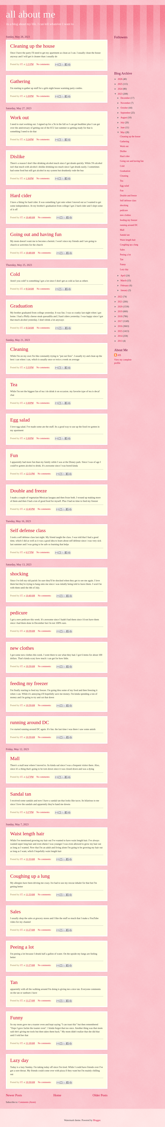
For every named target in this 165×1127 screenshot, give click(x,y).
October (124, 108)
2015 (120, 331)
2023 (120, 94)
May (122, 132)
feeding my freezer (29, 683)
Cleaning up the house (32, 46)
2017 (120, 321)
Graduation (21, 306)
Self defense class (28, 530)
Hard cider (20, 195)
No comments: (43, 64)
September (125, 113)
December (125, 98)
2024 (120, 89)
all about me (30, 14)
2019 (120, 311)
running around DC (29, 722)
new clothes (22, 648)
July (122, 122)
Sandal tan (20, 794)
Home (57, 1095)
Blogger (96, 1120)
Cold (15, 274)
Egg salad (20, 420)
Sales (15, 911)
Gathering (20, 81)
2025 (120, 84)
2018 (120, 316)
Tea (13, 384)
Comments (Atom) (27, 1102)
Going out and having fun (36, 234)
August (124, 117)
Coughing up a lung (30, 876)
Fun (14, 455)
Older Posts (100, 1095)
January (124, 290)
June (122, 127)
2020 (120, 306)
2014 (120, 336)
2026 (120, 79)
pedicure (18, 612)
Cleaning (19, 349)
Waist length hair (27, 833)
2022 (120, 296)
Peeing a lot (22, 947)
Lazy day (19, 1060)
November (125, 103)
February (124, 285)
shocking (19, 573)
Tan (14, 982)
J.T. (119, 355)
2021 (120, 301)
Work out (19, 117)
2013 (120, 341)
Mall (15, 758)
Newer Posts (14, 1095)
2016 (120, 326)
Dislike (17, 156)
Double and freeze (28, 490)
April (123, 275)
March (123, 280)
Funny (16, 1017)
